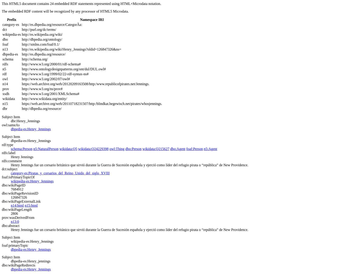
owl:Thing (116, 149)
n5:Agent (210, 149)
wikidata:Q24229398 (93, 149)
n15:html (31, 205)
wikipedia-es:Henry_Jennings (32, 181)
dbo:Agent (178, 149)
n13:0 (15, 222)
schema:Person (21, 149)
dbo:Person (133, 149)
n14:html (17, 205)
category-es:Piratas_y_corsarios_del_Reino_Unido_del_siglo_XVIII (60, 173)
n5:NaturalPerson (46, 149)
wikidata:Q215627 (156, 149)
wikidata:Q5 (68, 149)
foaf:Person (194, 149)
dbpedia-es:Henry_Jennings (31, 129)
